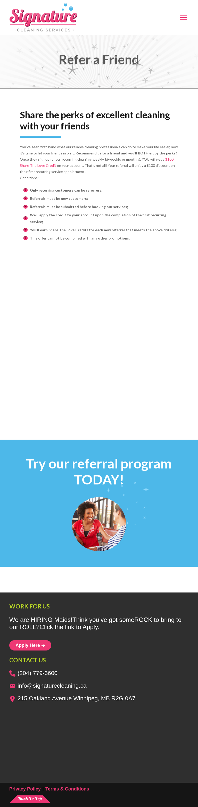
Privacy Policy (25, 789)
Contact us (27, 660)
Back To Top (30, 798)
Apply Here (30, 645)
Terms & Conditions (67, 789)
